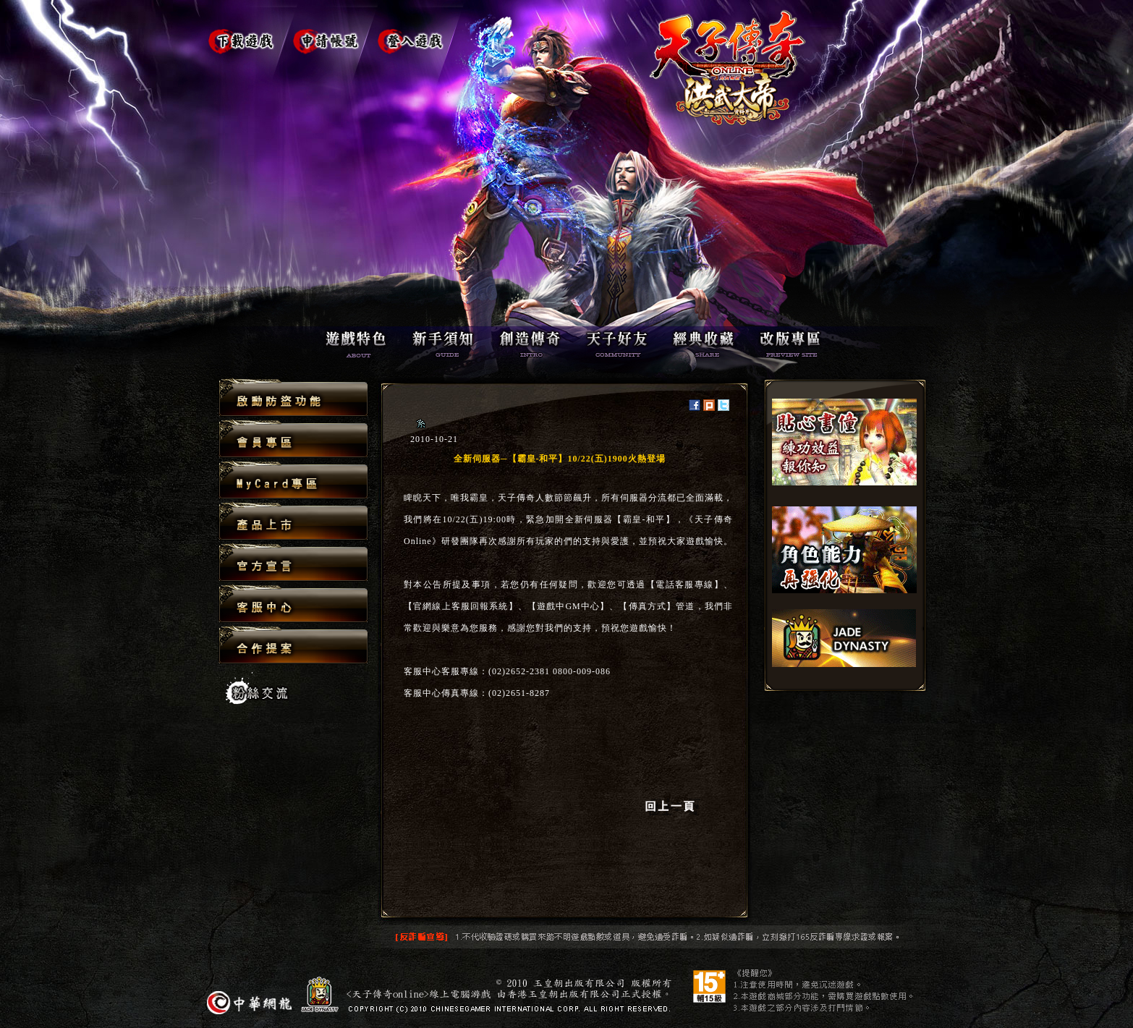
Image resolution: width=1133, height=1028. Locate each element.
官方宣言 (293, 563)
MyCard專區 (293, 480)
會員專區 (293, 439)
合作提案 (293, 644)
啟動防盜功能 (293, 398)
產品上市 (293, 522)
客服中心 (293, 604)
